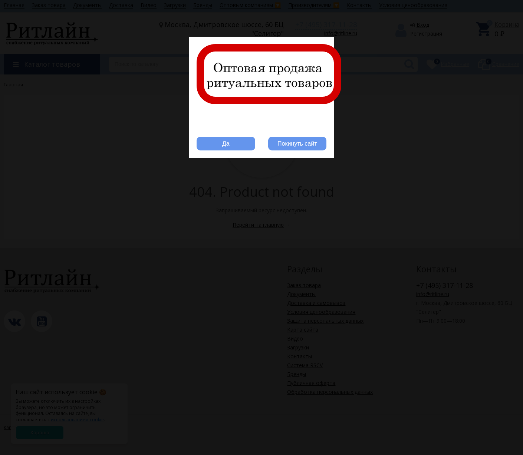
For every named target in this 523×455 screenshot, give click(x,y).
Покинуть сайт (297, 143)
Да (226, 143)
